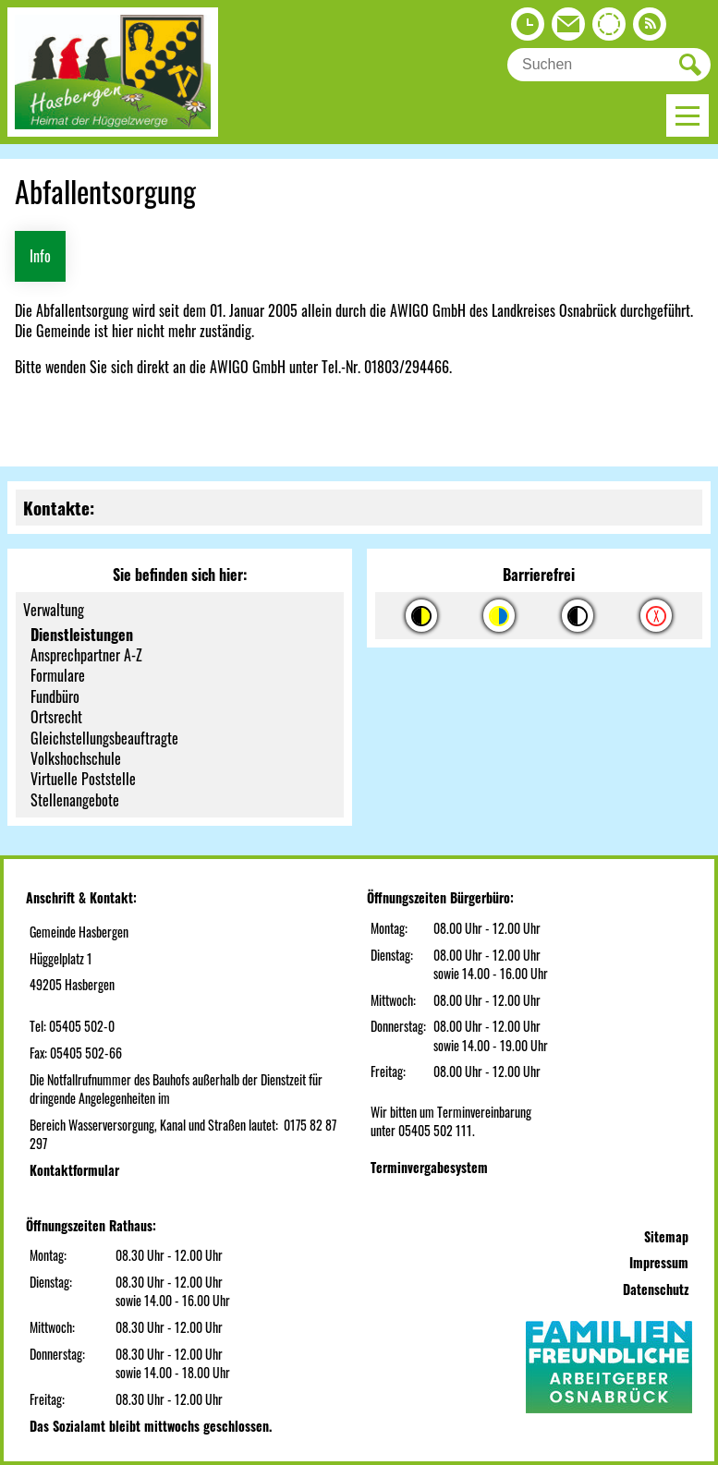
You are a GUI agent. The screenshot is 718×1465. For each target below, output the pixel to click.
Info (40, 256)
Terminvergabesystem (429, 1167)
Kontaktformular (74, 1170)
